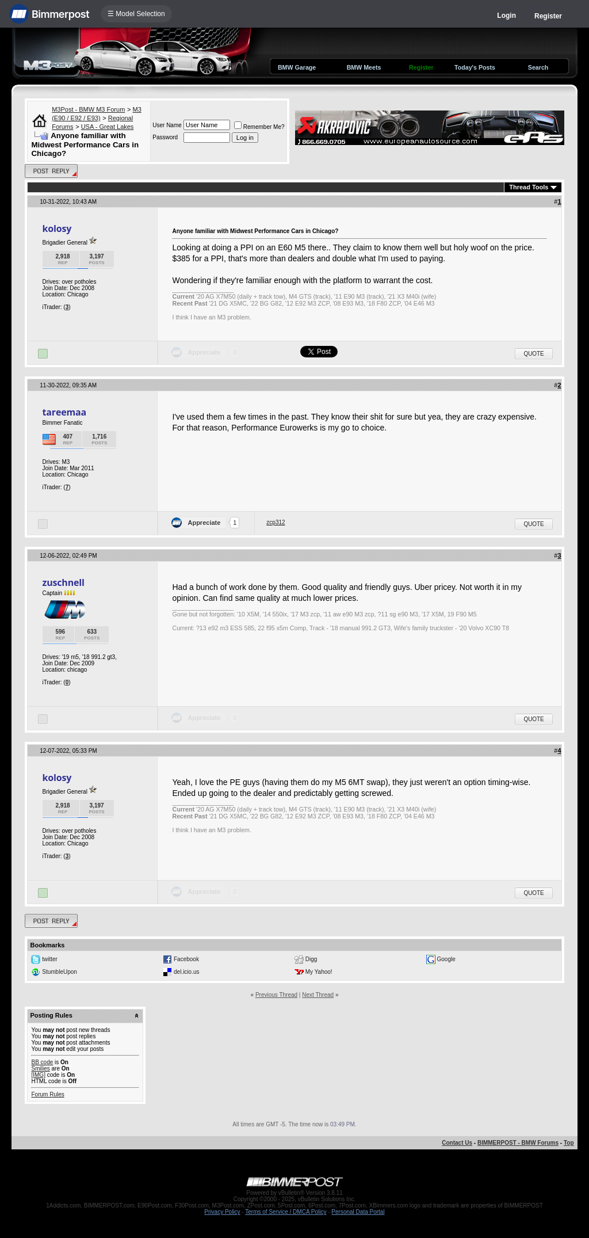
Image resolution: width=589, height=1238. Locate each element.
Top (569, 1143)
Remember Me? (259, 127)
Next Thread (318, 995)
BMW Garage (297, 67)
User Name (167, 125)
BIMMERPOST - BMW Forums (518, 1143)
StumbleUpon (59, 972)
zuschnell (63, 582)
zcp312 (275, 522)
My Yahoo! (318, 972)
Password (165, 137)
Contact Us (457, 1143)
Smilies (40, 1068)
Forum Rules (47, 1094)
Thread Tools (528, 187)
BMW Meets (364, 67)
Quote (533, 354)
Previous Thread (276, 995)
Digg (311, 959)
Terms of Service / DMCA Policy (285, 1212)
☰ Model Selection (136, 14)
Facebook (186, 959)
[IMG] (38, 1075)
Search (538, 67)
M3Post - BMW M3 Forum (88, 109)
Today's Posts (474, 67)
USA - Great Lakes (107, 126)
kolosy (56, 228)
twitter (50, 959)
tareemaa (64, 412)
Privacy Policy (222, 1212)
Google (446, 959)
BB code (42, 1062)
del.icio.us (186, 972)
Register (548, 16)
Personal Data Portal (357, 1212)
